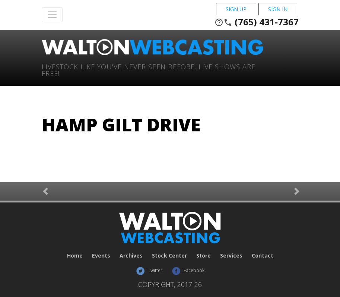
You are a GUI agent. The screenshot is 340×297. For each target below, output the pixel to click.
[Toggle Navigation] (52, 14)
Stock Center (169, 255)
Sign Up (236, 9)
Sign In (277, 9)
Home (75, 255)
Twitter (149, 270)
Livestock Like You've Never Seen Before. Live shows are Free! (148, 69)
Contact (262, 255)
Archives (131, 255)
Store (203, 255)
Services (231, 255)
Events (101, 255)
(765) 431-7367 (257, 22)
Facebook (188, 270)
